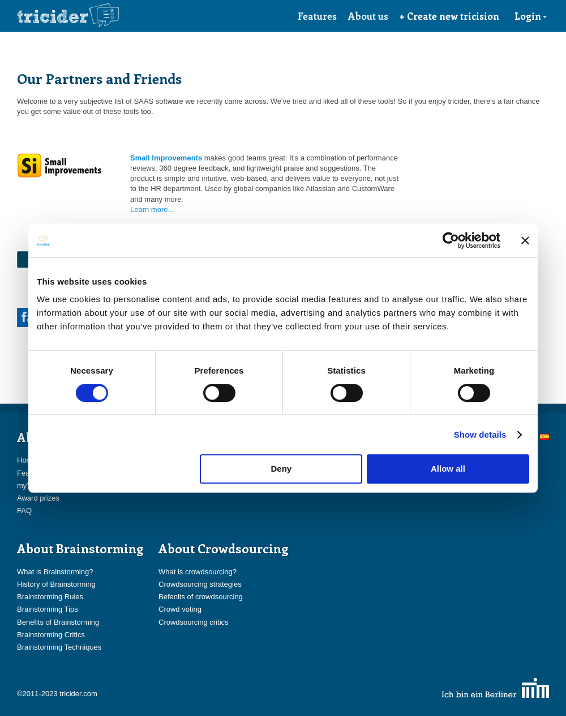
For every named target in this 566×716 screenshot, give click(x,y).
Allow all (448, 468)
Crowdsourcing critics (193, 622)
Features (317, 16)
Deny (281, 468)
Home (27, 460)
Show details (480, 434)
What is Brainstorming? (55, 571)
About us (368, 16)
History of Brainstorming (56, 584)
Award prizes (38, 498)
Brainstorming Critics (51, 634)
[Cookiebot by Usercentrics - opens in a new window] (450, 240)
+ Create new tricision (449, 16)
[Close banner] (525, 240)
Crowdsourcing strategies (200, 584)
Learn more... (152, 209)
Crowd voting (179, 609)
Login (530, 16)
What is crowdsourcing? (197, 571)
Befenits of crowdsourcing (200, 596)
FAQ (24, 510)
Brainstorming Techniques (59, 647)
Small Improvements (166, 158)
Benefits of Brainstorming (58, 622)
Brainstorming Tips (47, 609)
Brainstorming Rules (50, 596)
